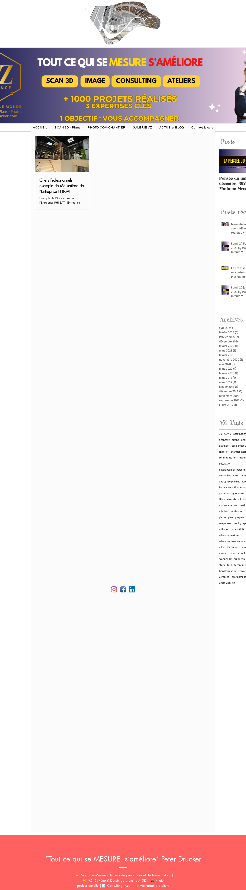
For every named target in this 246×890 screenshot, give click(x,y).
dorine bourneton (229, 475)
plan (230, 517)
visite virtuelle (227, 582)
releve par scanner (229, 546)
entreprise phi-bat (229, 481)
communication (228, 457)
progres (239, 517)
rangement (225, 523)
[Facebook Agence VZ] (123, 589)
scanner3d (239, 558)
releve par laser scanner (232, 541)
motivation (237, 511)
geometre (224, 493)
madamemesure (228, 505)
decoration (225, 463)
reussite (223, 553)
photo (222, 517)
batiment (224, 445)
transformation (228, 570)
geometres (238, 493)
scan (232, 553)
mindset (223, 511)
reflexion (224, 529)
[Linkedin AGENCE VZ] (132, 589)
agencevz (224, 439)
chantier (223, 451)
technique (240, 564)
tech (229, 564)
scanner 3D (225, 558)
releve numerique (229, 535)
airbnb (235, 439)
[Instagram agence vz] (114, 589)
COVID (227, 433)
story (222, 564)
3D (220, 433)
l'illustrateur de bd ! (230, 499)
